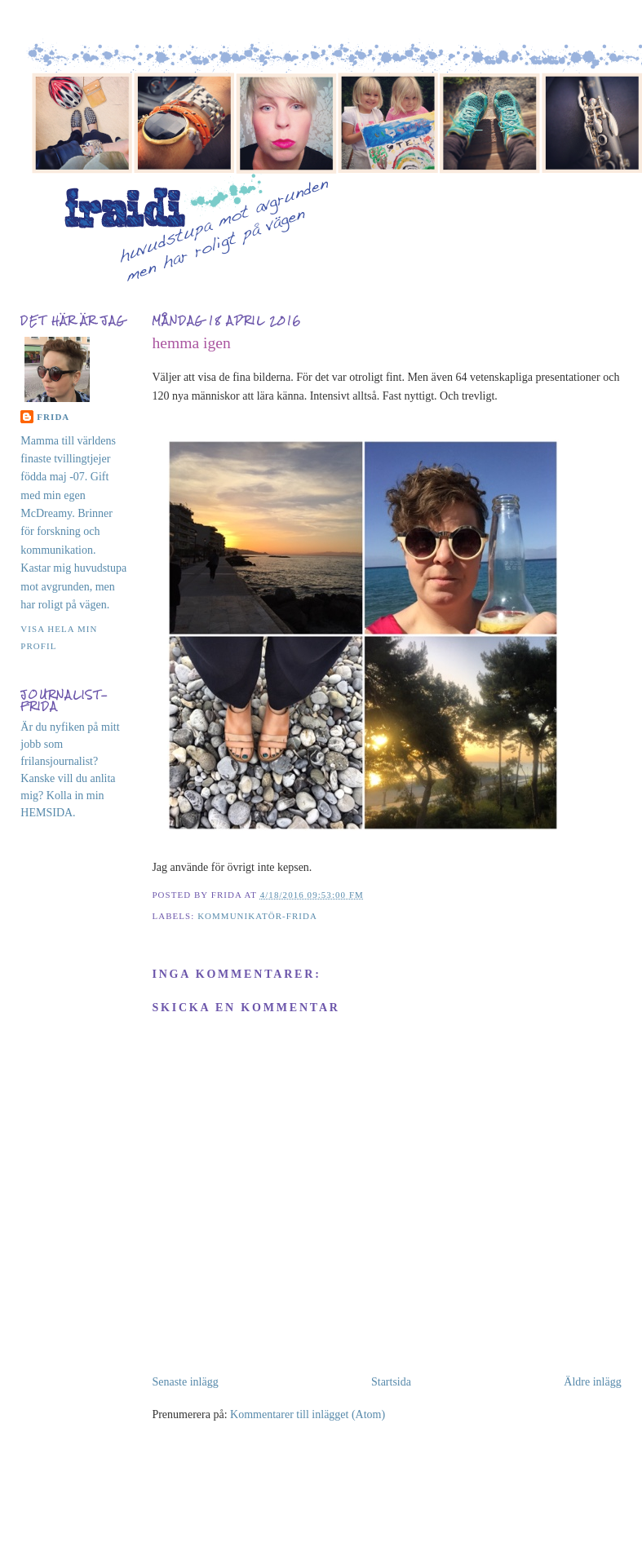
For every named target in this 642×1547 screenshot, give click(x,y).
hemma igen (191, 342)
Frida (53, 417)
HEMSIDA (46, 813)
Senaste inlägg (185, 1382)
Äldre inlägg (592, 1382)
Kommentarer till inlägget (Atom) (307, 1414)
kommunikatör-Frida (257, 916)
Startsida (391, 1382)
